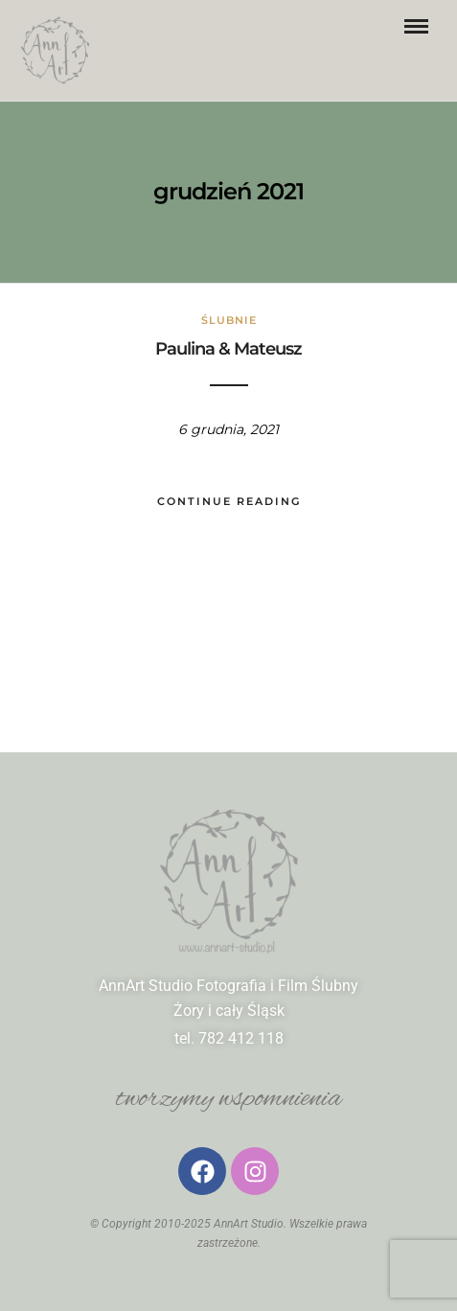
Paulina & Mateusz (228, 348)
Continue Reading (229, 501)
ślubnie (229, 320)
